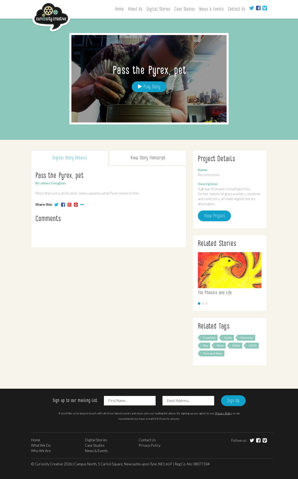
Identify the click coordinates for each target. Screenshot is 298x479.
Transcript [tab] (147, 158)
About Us (135, 9)
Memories (246, 337)
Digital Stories (158, 9)
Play (205, 345)
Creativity (209, 337)
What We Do (41, 445)
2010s (253, 345)
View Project (214, 216)
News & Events (211, 9)
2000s (236, 345)
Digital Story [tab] (70, 158)
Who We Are (41, 451)
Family (228, 337)
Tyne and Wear (212, 353)
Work (220, 345)
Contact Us (236, 9)
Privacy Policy (223, 413)
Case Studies (184, 9)
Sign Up (233, 400)
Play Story (149, 86)
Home (119, 9)
